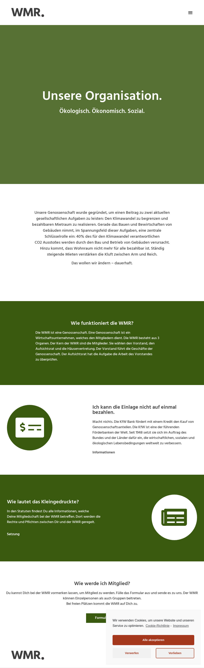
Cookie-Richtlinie (158, 625)
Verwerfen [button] (132, 653)
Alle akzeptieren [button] (153, 640)
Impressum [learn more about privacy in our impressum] (181, 625)
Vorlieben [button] (175, 653)
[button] (190, 12)
